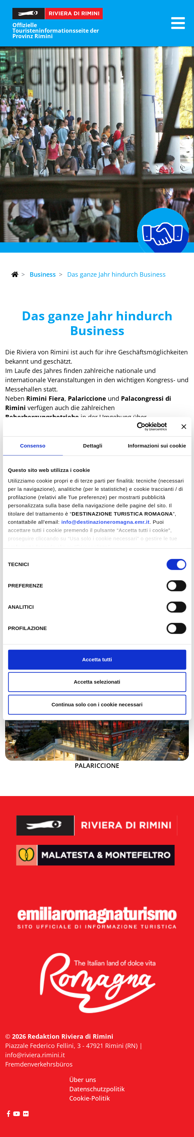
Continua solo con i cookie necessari (96, 704)
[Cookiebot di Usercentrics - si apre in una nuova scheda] (136, 426)
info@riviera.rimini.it (35, 1055)
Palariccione (97, 766)
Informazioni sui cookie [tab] (157, 446)
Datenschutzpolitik (97, 1089)
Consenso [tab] (32, 446)
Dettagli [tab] (92, 446)
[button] (178, 23)
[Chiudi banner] (183, 426)
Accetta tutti (97, 659)
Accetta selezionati (97, 682)
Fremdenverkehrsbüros (39, 1064)
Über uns (82, 1079)
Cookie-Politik (89, 1098)
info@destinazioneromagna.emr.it (105, 522)
